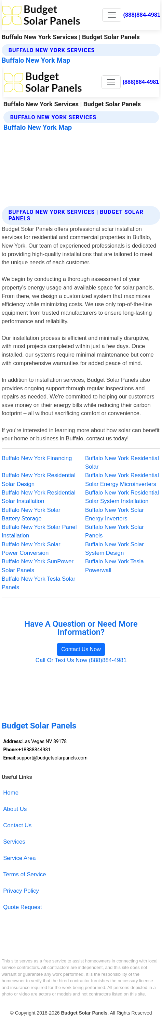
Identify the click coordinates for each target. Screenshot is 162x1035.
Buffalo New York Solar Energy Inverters (114, 514)
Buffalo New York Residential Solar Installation (39, 496)
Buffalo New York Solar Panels (114, 531)
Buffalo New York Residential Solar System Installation (122, 496)
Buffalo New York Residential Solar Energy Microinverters (122, 479)
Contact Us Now (81, 649)
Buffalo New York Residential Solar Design (39, 479)
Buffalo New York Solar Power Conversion (31, 548)
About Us (15, 809)
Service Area (19, 858)
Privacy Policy (21, 891)
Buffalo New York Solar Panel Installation (39, 531)
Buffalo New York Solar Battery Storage (31, 514)
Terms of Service (24, 874)
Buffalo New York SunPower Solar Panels (37, 565)
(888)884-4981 (142, 15)
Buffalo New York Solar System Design (114, 548)
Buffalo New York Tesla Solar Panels (39, 583)
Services (14, 841)
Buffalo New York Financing (37, 458)
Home (10, 792)
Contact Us (17, 825)
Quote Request (22, 907)
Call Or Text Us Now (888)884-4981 (81, 660)
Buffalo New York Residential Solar (122, 462)
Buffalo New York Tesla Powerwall (114, 565)
